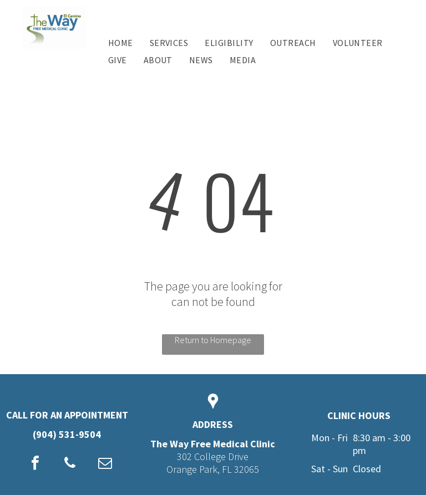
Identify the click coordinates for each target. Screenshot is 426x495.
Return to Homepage (213, 339)
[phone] (69, 464)
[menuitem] (120, 42)
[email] (104, 464)
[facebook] (34, 464)
